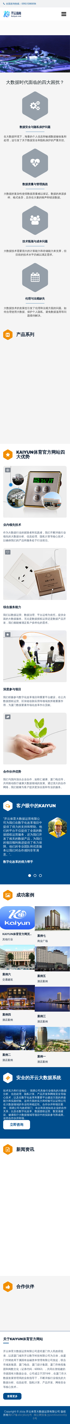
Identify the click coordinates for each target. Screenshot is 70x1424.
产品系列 (25, 334)
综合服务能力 (12, 607)
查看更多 (12, 1396)
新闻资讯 (25, 1149)
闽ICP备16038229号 (20, 1414)
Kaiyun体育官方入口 (35, 414)
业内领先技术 (12, 525)
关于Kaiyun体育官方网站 (23, 1339)
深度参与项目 (12, 689)
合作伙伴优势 (12, 771)
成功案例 (25, 895)
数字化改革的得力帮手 (18, 862)
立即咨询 (16, 1125)
